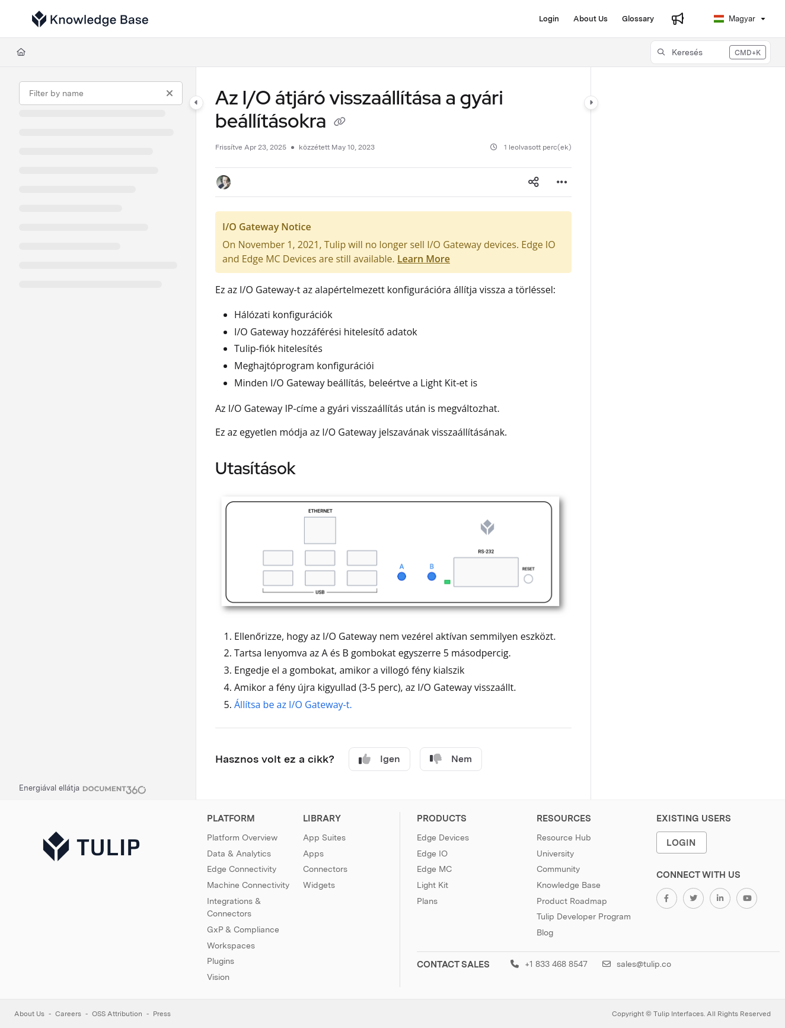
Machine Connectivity (248, 885)
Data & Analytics (239, 853)
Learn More (423, 258)
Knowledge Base (569, 885)
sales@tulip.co (636, 964)
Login (681, 842)
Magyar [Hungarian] (734, 18)
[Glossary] (638, 19)
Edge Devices (443, 837)
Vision (218, 977)
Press (162, 1014)
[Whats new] (677, 18)
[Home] (21, 52)
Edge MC (434, 869)
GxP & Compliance (243, 929)
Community (558, 869)
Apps (313, 853)
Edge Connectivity (241, 869)
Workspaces (231, 945)
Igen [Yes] (379, 759)
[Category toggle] (196, 103)
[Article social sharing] (533, 182)
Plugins (220, 961)
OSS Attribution (117, 1014)
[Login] (549, 19)
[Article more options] (562, 182)
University (555, 853)
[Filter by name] (101, 93)
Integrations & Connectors (234, 907)
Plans (427, 901)
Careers (68, 1014)
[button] (710, 52)
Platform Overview (242, 837)
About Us (29, 1014)
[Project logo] (90, 19)
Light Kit (432, 885)
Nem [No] (451, 759)
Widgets (319, 885)
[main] (393, 433)
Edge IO (432, 853)
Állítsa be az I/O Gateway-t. (293, 704)
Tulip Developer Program (584, 916)
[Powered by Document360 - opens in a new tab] (82, 788)
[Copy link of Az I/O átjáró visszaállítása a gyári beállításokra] (339, 122)
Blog (545, 932)
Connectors (325, 869)
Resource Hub (564, 837)
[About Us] (590, 19)
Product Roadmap (572, 901)
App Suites (324, 837)
